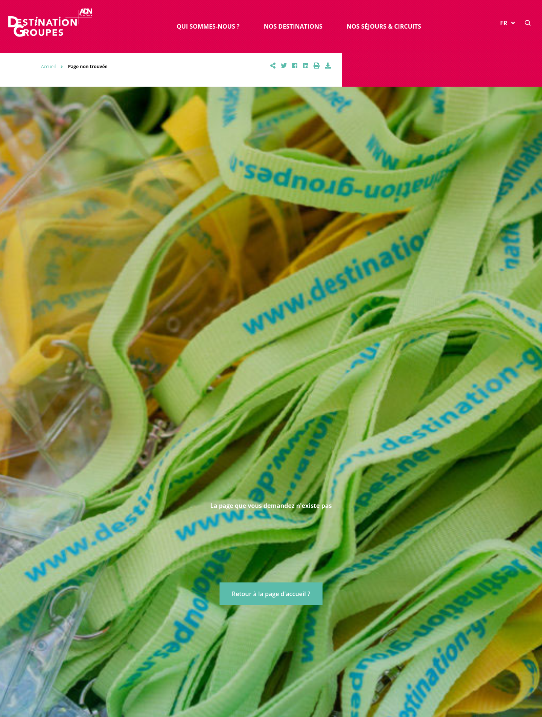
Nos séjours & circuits (384, 26)
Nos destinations (293, 26)
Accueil (48, 66)
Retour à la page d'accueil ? (271, 594)
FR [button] (507, 23)
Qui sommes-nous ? (208, 26)
